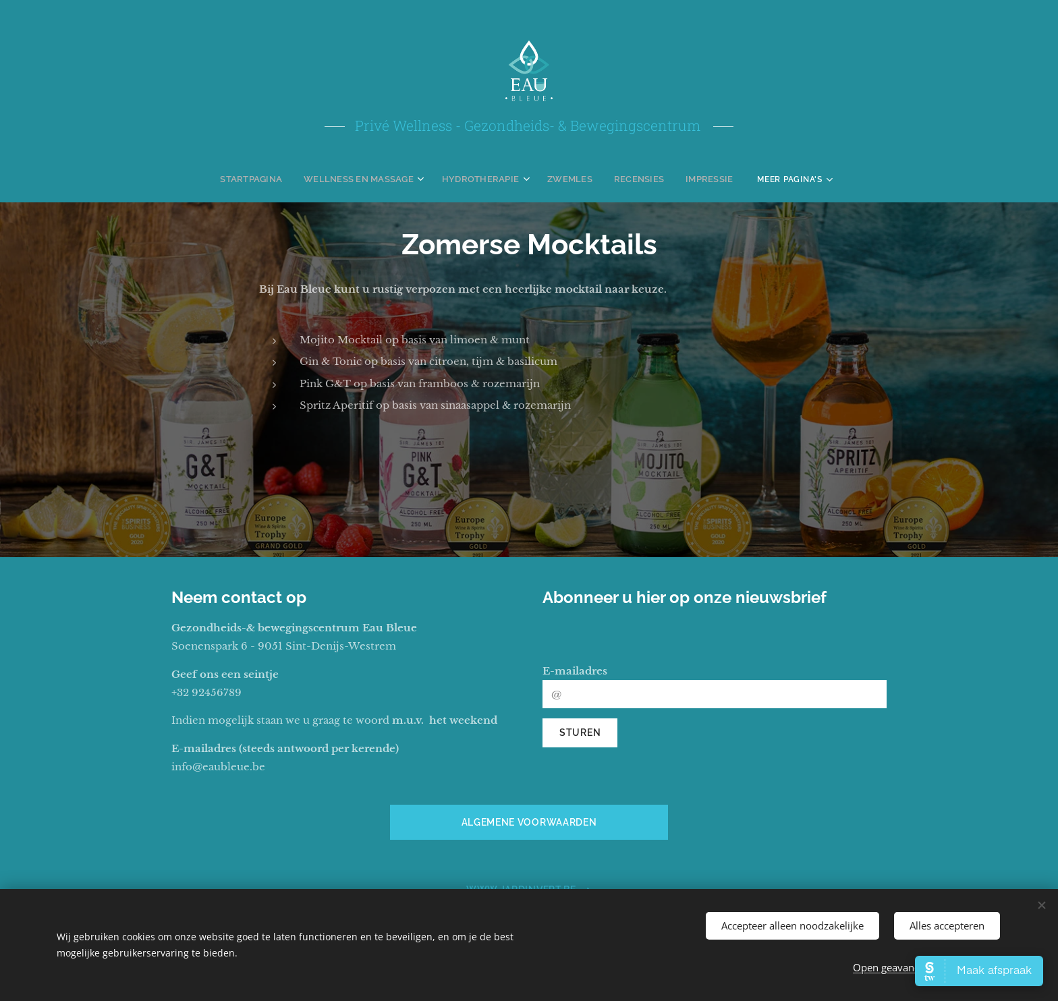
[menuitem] (265, 179)
